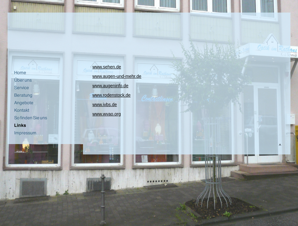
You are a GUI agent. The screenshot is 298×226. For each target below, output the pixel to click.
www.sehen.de (106, 66)
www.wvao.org (106, 113)
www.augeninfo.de (110, 85)
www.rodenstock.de (111, 95)
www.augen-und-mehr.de (116, 76)
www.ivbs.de (104, 104)
